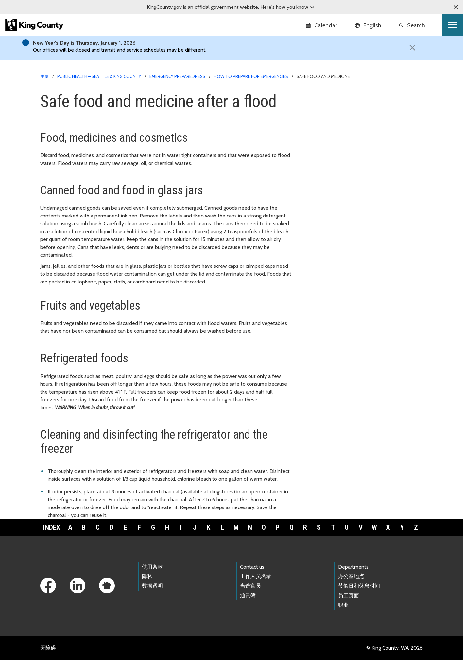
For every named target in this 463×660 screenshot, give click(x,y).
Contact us (252, 567)
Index (51, 527)
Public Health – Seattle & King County (99, 76)
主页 (44, 76)
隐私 (147, 576)
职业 (343, 605)
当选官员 (250, 586)
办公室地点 (351, 576)
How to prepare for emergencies (251, 76)
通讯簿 (248, 595)
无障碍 (48, 648)
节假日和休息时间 (359, 586)
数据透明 (152, 586)
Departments (353, 567)
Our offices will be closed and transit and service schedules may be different (119, 50)
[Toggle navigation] (452, 25)
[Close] (412, 47)
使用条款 (152, 567)
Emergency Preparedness (177, 76)
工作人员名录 (255, 576)
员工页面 (348, 595)
